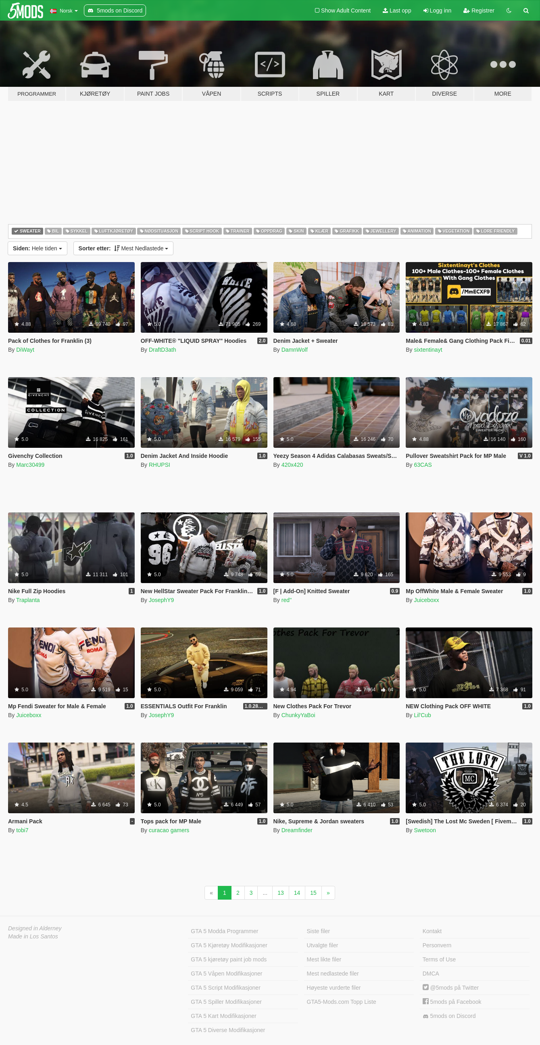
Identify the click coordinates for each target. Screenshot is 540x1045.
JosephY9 (161, 600)
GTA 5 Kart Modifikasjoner (223, 1016)
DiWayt (25, 349)
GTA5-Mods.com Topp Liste (341, 1002)
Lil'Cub (422, 715)
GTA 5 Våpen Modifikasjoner (226, 973)
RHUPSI (159, 465)
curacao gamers (169, 830)
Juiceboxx (426, 600)
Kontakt (432, 931)
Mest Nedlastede (124, 248)
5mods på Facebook (452, 1001)
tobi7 (22, 830)
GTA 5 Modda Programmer (224, 931)
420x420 (292, 465)
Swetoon (425, 830)
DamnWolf (294, 349)
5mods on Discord (449, 1016)
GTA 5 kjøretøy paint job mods (229, 959)
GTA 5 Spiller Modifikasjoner (226, 1002)
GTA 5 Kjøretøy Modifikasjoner (229, 945)
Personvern (437, 945)
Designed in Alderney (35, 928)
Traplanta (28, 600)
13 (280, 893)
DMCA (431, 973)
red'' (286, 600)
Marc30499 (30, 465)
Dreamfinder (297, 830)
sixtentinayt (428, 349)
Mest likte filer (324, 959)
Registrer (478, 10)
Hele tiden (37, 248)
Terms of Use (439, 959)
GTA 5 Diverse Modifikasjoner (228, 1030)
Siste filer (318, 931)
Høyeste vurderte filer (334, 987)
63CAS (423, 465)
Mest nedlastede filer (333, 973)
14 (297, 893)
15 (313, 893)
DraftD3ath (162, 349)
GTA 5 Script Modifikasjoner (225, 987)
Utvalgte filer (322, 945)
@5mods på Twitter (451, 987)
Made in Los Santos (33, 936)
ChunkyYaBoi (298, 715)
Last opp (397, 10)
